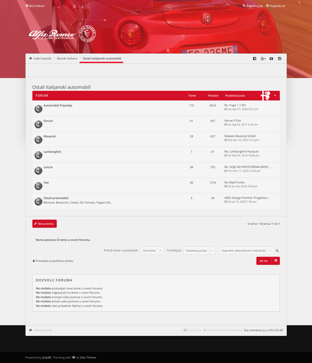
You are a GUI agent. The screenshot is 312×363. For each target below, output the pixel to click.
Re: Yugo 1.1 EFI (235, 105)
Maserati (50, 136)
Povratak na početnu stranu (54, 261)
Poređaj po (191, 250)
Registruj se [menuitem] (254, 6)
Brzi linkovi (37, 6)
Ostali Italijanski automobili (61, 87)
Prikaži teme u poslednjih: (134, 250)
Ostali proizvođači (56, 198)
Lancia (48, 167)
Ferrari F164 (232, 121)
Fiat (46, 183)
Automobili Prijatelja (58, 105)
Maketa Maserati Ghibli (240, 136)
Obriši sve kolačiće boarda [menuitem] (224, 330)
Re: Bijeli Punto (234, 182)
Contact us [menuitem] (194, 330)
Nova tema (46, 224)
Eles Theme (88, 357)
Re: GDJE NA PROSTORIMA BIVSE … (247, 167)
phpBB (46, 357)
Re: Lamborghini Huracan (241, 151)
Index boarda (43, 330)
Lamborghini (52, 152)
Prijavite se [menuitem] (277, 6)
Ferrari (48, 121)
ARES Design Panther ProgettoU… (247, 198)
